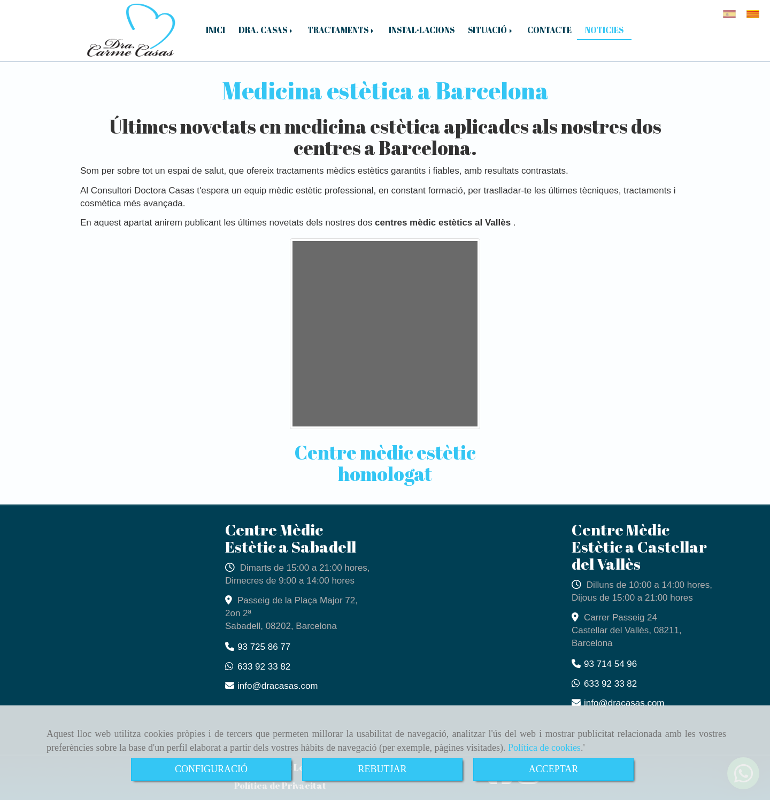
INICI (215, 30)
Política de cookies (544, 747)
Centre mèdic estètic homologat (385, 462)
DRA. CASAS (266, 30)
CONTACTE (549, 30)
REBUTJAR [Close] (382, 769)
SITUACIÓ (491, 30)
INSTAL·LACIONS (422, 30)
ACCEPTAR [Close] (554, 769)
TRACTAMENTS (341, 30)
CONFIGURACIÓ (211, 769)
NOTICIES (604, 30)
